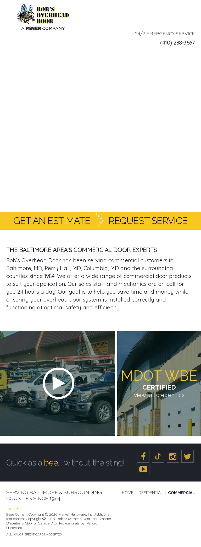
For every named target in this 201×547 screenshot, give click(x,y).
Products (91, 54)
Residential (151, 493)
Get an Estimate (51, 220)
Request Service (148, 220)
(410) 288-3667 (177, 42)
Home (127, 493)
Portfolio (121, 54)
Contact (23, 67)
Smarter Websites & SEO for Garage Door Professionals (58, 521)
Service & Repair (55, 54)
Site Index (13, 509)
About (22, 54)
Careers (148, 54)
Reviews (172, 54)
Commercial (181, 493)
